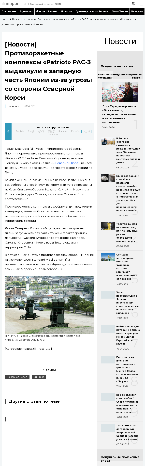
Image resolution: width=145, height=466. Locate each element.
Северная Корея (17, 376)
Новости (66, 11)
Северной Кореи (67, 163)
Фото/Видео (120, 11)
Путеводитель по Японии (91, 11)
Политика (13, 106)
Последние (9, 11)
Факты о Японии (47, 11)
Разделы (137, 11)
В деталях (26, 11)
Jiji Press (39, 376)
